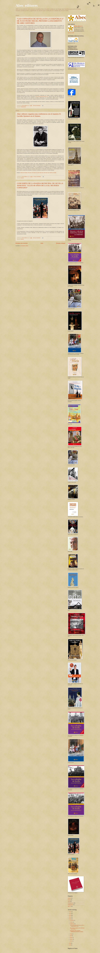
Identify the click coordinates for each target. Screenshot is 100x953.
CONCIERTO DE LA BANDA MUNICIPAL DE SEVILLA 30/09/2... (77, 931)
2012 (70, 915)
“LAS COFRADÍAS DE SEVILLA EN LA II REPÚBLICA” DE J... (77, 926)
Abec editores (27, 5)
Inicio (41, 243)
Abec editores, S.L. (79, 26)
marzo (71, 937)
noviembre (72, 920)
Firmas (69, 899)
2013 (70, 913)
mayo (71, 933)
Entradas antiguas (60, 243)
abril (71, 935)
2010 (70, 918)
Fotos (69, 901)
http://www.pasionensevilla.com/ (42, 96)
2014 (70, 911)
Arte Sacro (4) (46, 172)
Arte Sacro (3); (40, 172)
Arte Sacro (30, 172)
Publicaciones (23, 106)
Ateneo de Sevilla (23, 172)
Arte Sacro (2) (34, 172)
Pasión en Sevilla (52, 172)
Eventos (22, 177)
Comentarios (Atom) (24, 245)
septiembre (72, 923)
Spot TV (69, 906)
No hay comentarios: (37, 105)
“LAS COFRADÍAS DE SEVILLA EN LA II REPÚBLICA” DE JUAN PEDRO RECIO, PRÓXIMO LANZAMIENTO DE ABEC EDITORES (40, 21)
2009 (70, 943)
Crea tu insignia (70, 96)
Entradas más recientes (22, 243)
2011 (70, 917)
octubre (71, 922)
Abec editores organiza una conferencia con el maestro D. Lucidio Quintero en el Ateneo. (39, 115)
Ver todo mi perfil (71, 32)
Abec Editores (70, 88)
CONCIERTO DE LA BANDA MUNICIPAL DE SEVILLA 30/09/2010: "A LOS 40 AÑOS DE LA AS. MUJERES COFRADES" (40, 185)
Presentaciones (71, 903)
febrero (71, 939)
